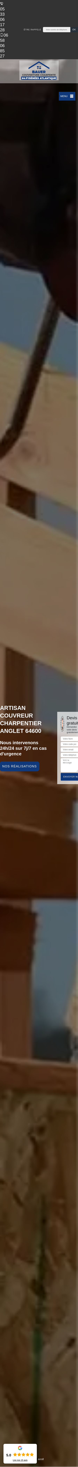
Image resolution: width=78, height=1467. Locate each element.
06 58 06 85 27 (4, 45)
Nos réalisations (19, 766)
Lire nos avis (20, 1460)
